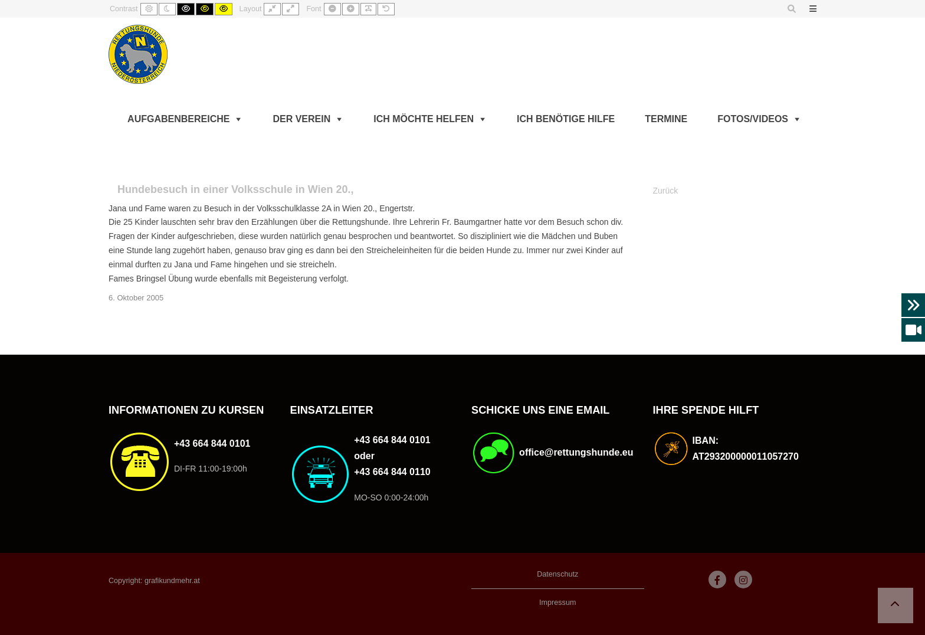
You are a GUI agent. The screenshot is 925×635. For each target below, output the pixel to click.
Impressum (557, 602)
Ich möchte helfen (423, 119)
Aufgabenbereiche (178, 119)
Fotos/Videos (752, 119)
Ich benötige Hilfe (566, 119)
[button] (895, 605)
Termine (666, 119)
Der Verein (301, 119)
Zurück (665, 190)
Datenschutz (557, 574)
